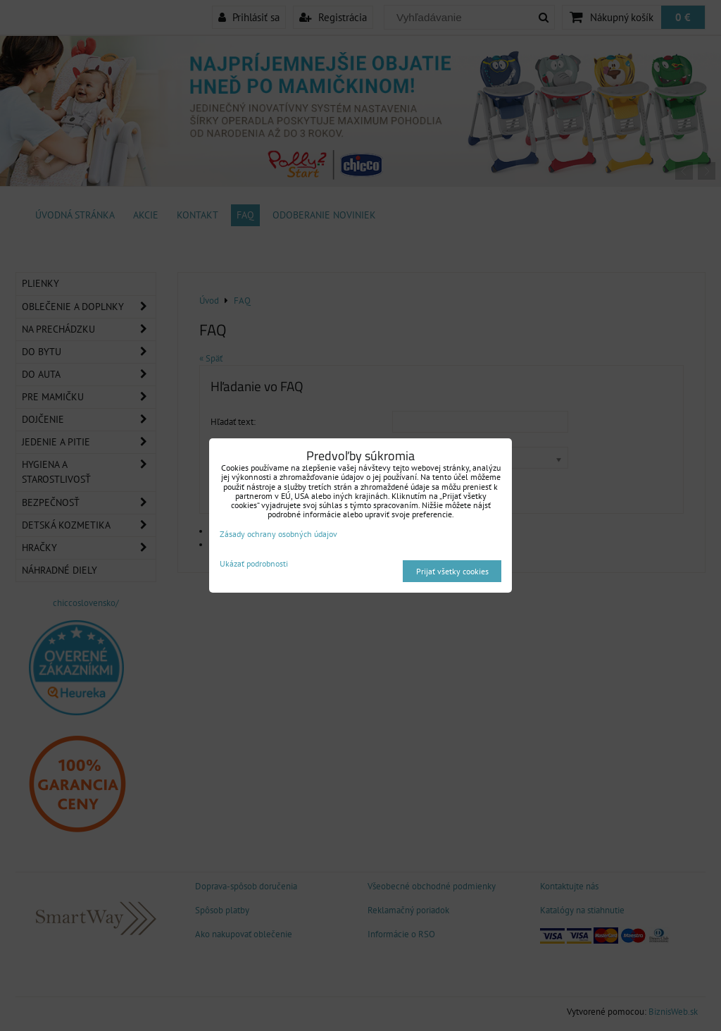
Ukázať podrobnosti (254, 563)
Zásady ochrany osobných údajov (278, 534)
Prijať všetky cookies (452, 571)
